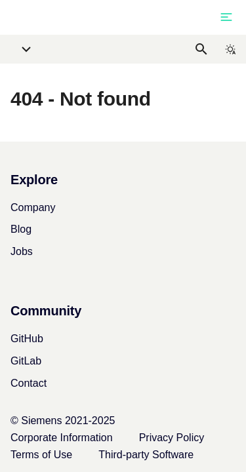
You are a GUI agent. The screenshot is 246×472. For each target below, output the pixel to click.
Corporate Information (61, 437)
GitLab (25, 360)
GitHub (26, 338)
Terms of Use (41, 454)
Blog (20, 229)
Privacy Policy (172, 437)
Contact (28, 383)
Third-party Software (146, 454)
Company (32, 207)
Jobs (21, 251)
